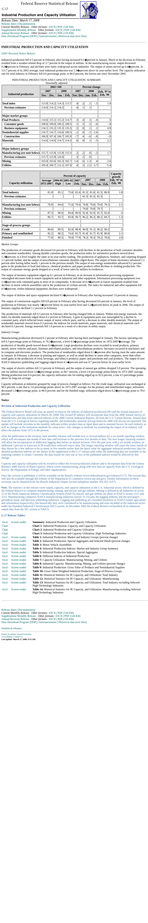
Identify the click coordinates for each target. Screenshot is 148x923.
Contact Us (18, 637)
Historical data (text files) (73, 36)
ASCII (52, 26)
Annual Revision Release (15, 33)
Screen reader (18, 522)
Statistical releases (11, 628)
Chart (5, 525)
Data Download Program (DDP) (19, 36)
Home (3, 634)
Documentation (26, 23)
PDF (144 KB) (65, 26)
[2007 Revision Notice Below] (18, 53)
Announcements (48, 36)
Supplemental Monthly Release (18, 29)
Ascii (5, 522)
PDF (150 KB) (65, 33)
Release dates (8, 23)
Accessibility (6, 637)
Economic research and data (19, 634)
